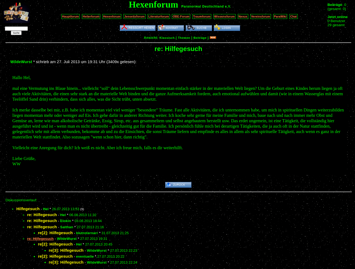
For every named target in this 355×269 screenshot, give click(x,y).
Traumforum (202, 16)
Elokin (65, 221)
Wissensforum (224, 16)
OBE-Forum (181, 16)
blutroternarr (87, 233)
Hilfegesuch (27, 208)
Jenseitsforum (134, 16)
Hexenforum (112, 16)
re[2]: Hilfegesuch (55, 232)
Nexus (243, 16)
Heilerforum (91, 16)
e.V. (228, 6)
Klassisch (167, 37)
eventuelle (85, 256)
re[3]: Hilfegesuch (66, 250)
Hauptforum (70, 16)
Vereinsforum (260, 16)
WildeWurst (21, 62)
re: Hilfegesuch (42, 214)
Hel (46, 209)
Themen (184, 37)
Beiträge (199, 37)
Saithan (66, 227)
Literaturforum (158, 16)
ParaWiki (280, 16)
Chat (293, 16)
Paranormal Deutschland (202, 6)
